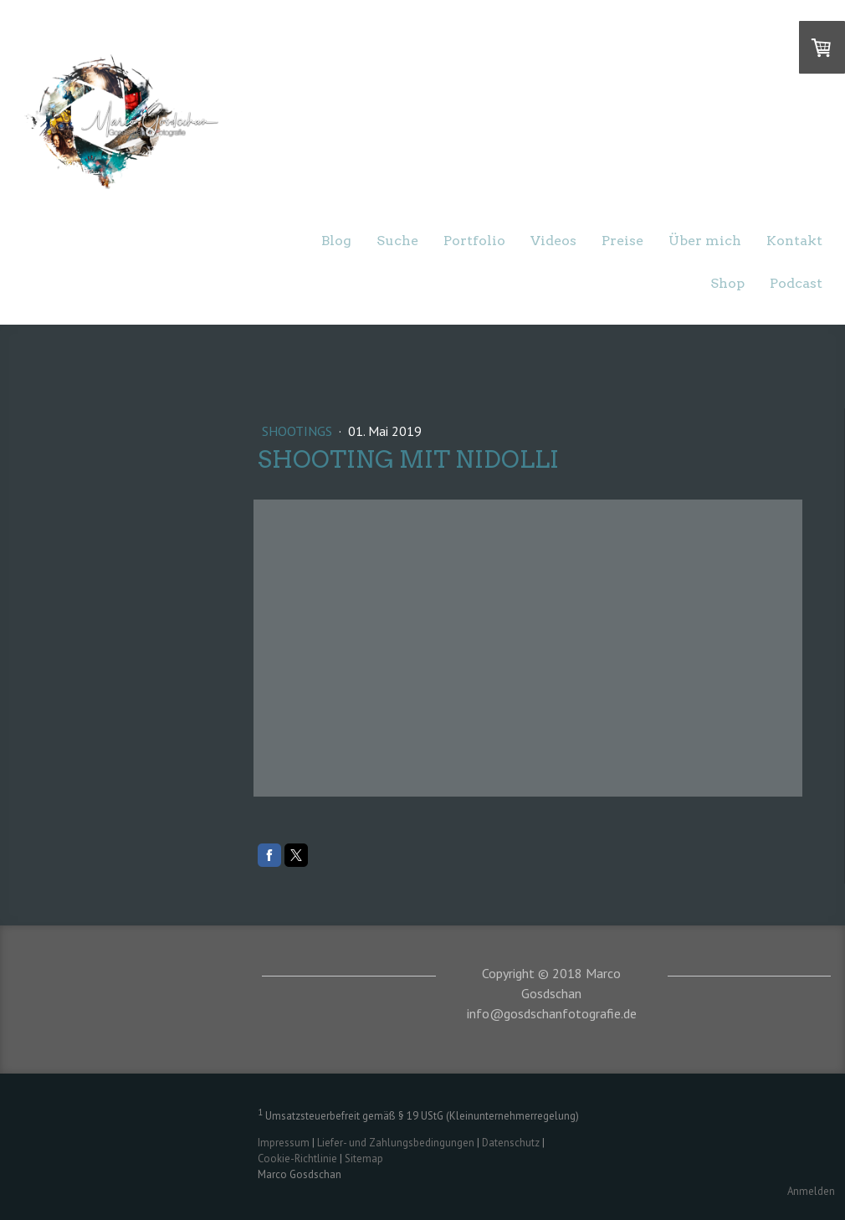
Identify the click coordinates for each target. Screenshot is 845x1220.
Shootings (298, 431)
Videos (553, 241)
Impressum (284, 1142)
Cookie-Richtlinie (297, 1158)
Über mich (704, 241)
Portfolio (474, 241)
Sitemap (364, 1158)
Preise (622, 241)
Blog (336, 241)
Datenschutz (511, 1142)
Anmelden (811, 1191)
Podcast (796, 283)
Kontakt (794, 241)
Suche (397, 241)
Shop (727, 283)
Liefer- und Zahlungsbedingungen (395, 1142)
